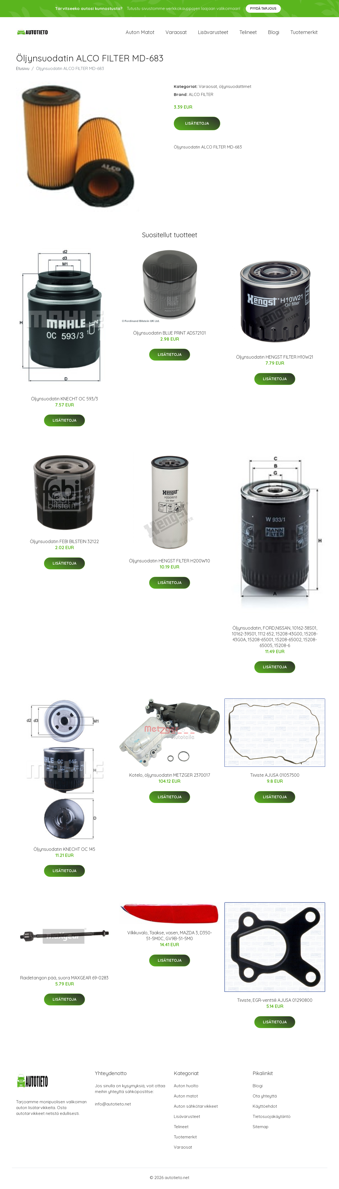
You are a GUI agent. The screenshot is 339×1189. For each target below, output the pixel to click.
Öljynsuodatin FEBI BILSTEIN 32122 (64, 543)
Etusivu (22, 70)
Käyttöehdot (265, 1108)
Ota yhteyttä (265, 1098)
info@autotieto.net (113, 1106)
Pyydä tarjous (263, 8)
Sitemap (260, 1128)
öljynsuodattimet (235, 88)
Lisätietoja (197, 125)
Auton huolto (186, 1087)
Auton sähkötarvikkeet (196, 1108)
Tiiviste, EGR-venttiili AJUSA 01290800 (274, 1002)
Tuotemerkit (304, 33)
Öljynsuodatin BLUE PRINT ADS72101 (169, 335)
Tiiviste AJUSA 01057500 (274, 777)
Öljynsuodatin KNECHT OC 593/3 (64, 400)
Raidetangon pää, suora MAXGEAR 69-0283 (64, 979)
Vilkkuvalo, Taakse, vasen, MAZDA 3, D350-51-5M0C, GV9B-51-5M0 (169, 937)
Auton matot (140, 33)
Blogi (273, 33)
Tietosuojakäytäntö (272, 1118)
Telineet (248, 33)
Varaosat (176, 33)
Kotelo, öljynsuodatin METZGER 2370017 (169, 777)
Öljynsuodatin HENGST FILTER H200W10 (169, 562)
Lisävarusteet (213, 33)
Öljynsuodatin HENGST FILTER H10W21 (274, 359)
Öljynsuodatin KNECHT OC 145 (64, 851)
